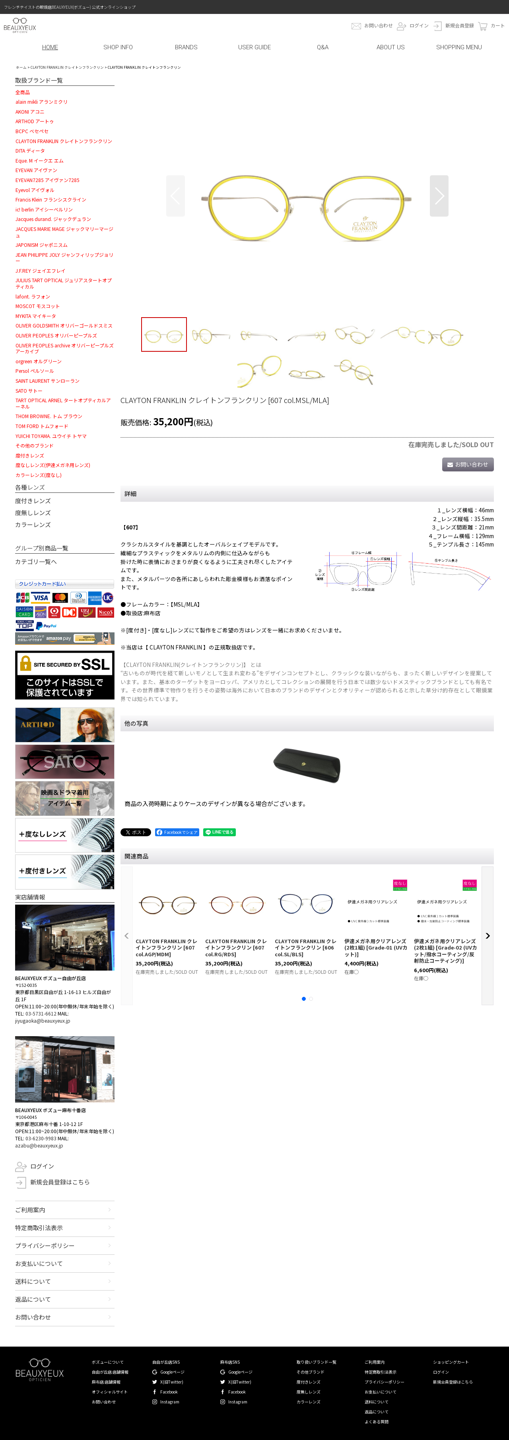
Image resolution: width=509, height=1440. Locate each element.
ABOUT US (391, 47)
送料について (33, 1281)
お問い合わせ (378, 25)
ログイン (419, 25)
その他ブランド (310, 1372)
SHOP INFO (118, 47)
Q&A (322, 47)
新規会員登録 (459, 25)
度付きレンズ (33, 500)
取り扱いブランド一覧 (316, 1362)
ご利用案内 (30, 1209)
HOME (50, 47)
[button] (175, 196)
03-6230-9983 (40, 1138)
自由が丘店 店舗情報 (110, 1372)
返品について (33, 1299)
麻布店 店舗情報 (106, 1382)
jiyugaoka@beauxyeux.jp (42, 1020)
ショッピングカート (451, 1362)
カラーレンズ (33, 524)
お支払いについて (39, 1263)
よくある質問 (377, 1421)
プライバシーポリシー (45, 1245)
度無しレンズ (33, 512)
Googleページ (172, 1372)
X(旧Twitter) (171, 1382)
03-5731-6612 (40, 1013)
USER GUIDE (254, 47)
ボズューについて (108, 1362)
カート (498, 25)
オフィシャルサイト (110, 1392)
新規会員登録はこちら (60, 1182)
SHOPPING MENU (459, 47)
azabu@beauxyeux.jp (39, 1145)
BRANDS (186, 47)
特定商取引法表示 (39, 1227)
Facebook (169, 1392)
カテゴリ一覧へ (36, 561)
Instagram (169, 1402)
